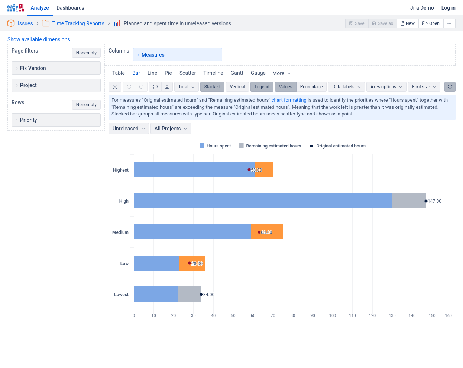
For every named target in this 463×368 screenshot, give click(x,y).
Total (183, 86)
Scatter (187, 73)
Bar (136, 73)
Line (152, 73)
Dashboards (70, 8)
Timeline (213, 73)
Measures (153, 55)
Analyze (40, 8)
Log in (448, 8)
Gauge (258, 73)
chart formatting (289, 100)
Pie (168, 73)
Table (118, 73)
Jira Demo (422, 8)
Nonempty (86, 52)
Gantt (237, 73)
